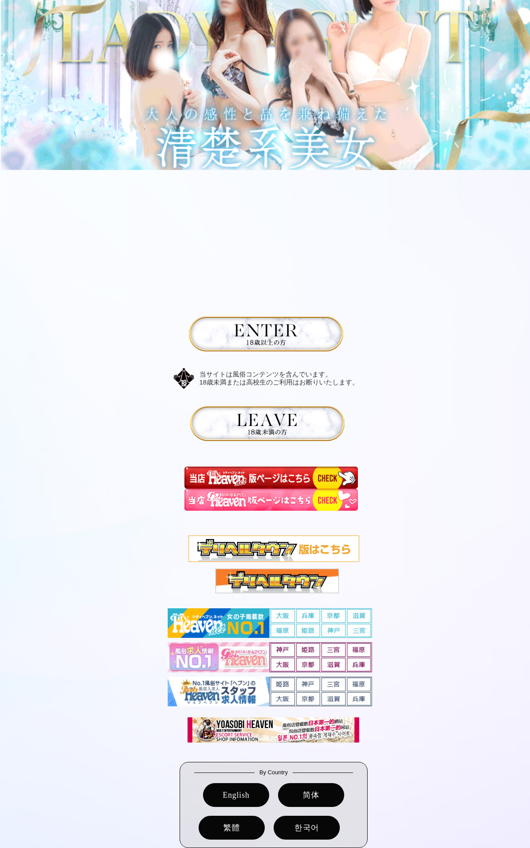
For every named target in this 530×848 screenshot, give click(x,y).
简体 (311, 795)
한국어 (306, 827)
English (236, 795)
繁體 (231, 827)
